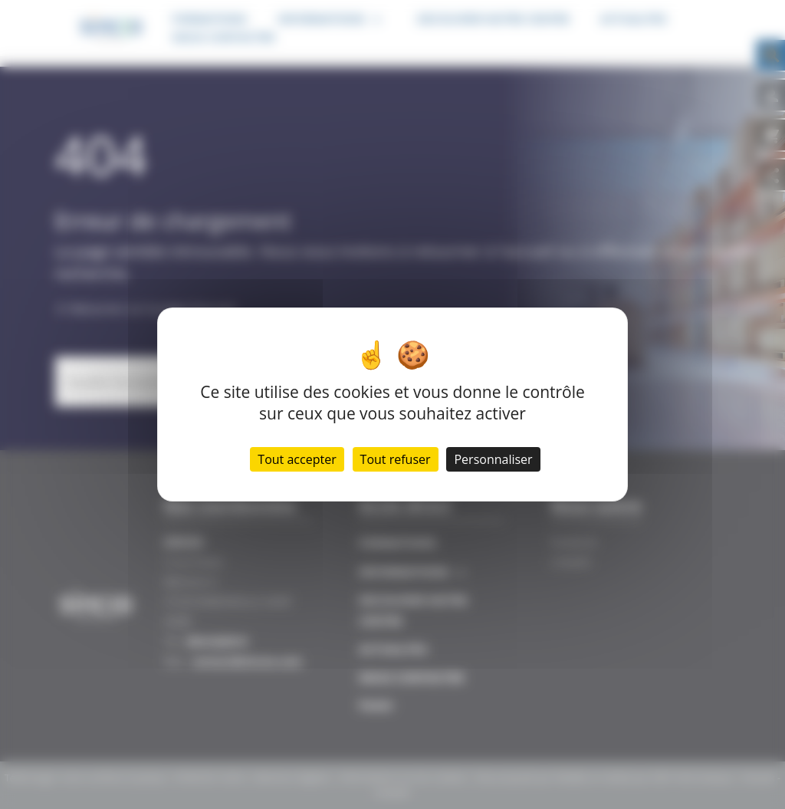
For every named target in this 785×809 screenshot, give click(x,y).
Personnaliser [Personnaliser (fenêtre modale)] (493, 459)
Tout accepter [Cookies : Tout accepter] (297, 459)
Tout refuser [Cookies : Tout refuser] (395, 459)
